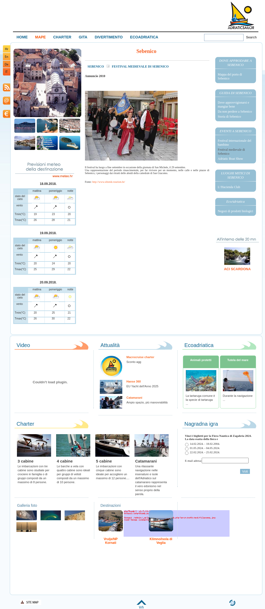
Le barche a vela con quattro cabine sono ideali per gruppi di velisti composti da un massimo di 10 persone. (73, 474)
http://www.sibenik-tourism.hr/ (108, 181)
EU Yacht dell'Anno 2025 (143, 386)
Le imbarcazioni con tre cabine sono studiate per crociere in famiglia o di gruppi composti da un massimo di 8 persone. (34, 474)
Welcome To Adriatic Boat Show (240, 15)
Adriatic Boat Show (230, 159)
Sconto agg (134, 361)
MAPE (40, 37)
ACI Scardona (237, 269)
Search (251, 37)
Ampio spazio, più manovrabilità (147, 402)
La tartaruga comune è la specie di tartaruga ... (200, 399)
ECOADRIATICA (144, 37)
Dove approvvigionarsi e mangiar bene (233, 104)
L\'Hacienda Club (229, 187)
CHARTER (62, 37)
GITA (83, 37)
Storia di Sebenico (229, 116)
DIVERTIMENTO (109, 37)
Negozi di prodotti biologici (235, 211)
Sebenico (96, 66)
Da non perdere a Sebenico (235, 111)
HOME (22, 37)
